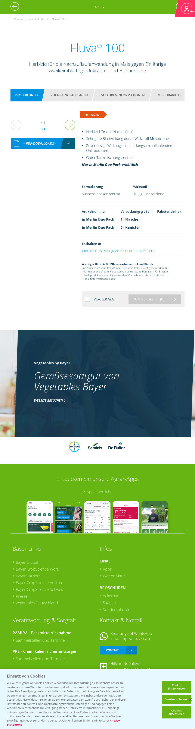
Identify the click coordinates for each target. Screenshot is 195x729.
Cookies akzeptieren (176, 712)
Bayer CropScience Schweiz (40, 589)
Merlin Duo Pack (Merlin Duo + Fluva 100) (118, 250)
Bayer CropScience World (38, 569)
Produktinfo (26, 95)
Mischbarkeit (169, 95)
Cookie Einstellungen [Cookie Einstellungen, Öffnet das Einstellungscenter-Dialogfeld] (176, 687)
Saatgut (109, 602)
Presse (21, 596)
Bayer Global (27, 562)
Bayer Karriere (28, 575)
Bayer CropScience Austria (39, 582)
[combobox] (43, 143)
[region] (97, 699)
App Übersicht (99, 491)
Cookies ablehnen (176, 699)
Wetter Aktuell (115, 575)
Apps (107, 569)
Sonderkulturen (116, 609)
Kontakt (112, 650)
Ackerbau (111, 595)
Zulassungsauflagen (69, 95)
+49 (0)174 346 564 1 (132, 638)
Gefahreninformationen (123, 95)
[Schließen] (190, 699)
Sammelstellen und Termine (40, 640)
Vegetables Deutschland (37, 602)
